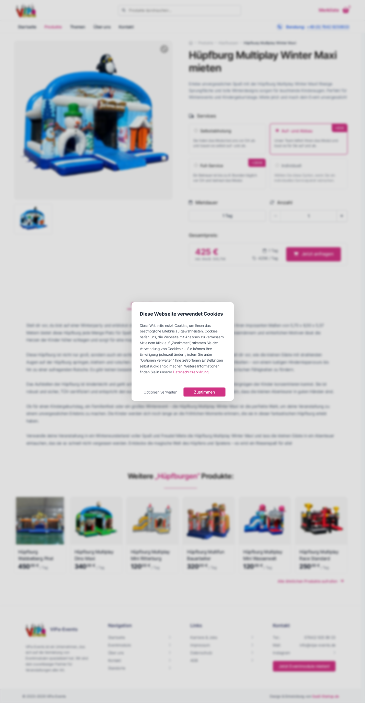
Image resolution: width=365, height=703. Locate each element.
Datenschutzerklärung (190, 372)
